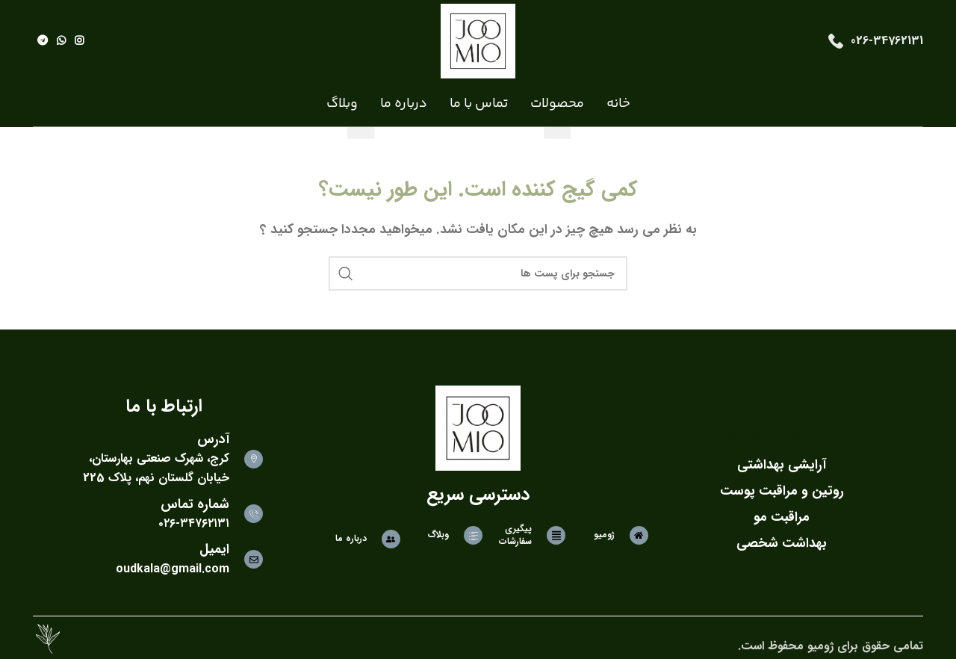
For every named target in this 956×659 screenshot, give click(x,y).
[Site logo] (478, 40)
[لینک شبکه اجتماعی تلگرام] (42, 41)
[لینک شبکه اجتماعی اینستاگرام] (79, 41)
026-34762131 (887, 40)
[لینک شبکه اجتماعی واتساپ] (61, 41)
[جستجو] (478, 273)
